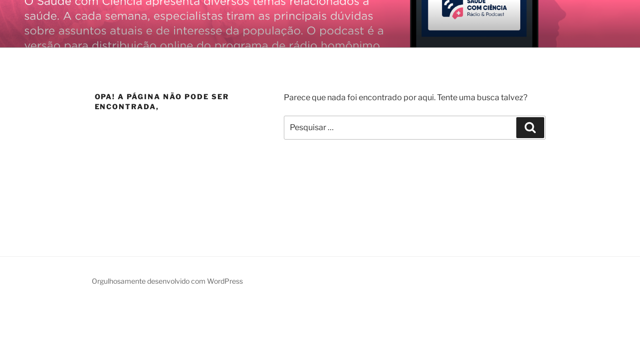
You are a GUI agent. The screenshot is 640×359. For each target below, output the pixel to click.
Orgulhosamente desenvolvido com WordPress (167, 281)
